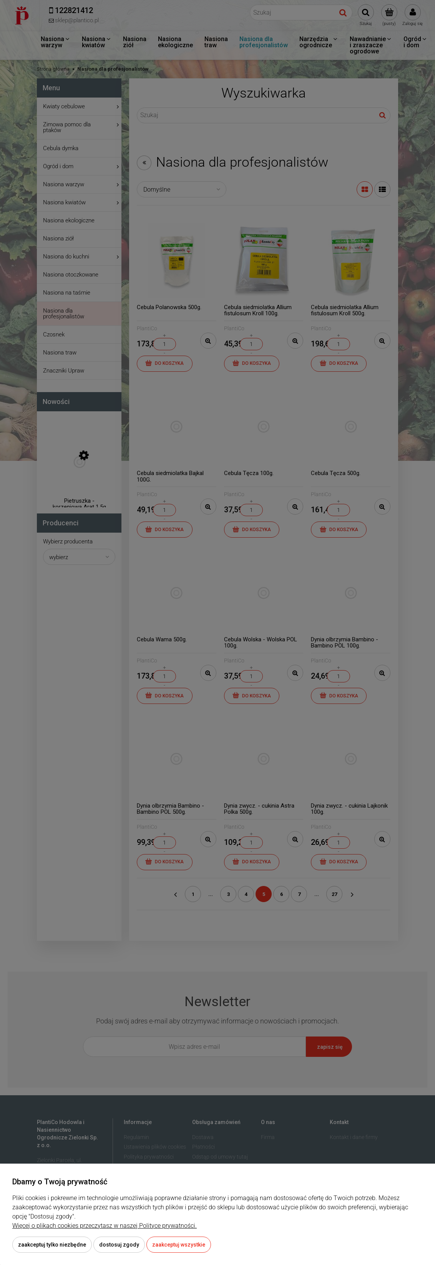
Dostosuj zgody (119, 1245)
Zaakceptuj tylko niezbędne (52, 1245)
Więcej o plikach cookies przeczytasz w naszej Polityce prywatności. (104, 1225)
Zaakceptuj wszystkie (178, 1245)
